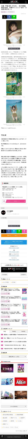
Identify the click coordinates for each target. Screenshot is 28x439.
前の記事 (4, 274)
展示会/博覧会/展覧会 (7, 414)
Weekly (14, 331)
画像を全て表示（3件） (14, 48)
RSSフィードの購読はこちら (16, 235)
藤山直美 (4, 417)
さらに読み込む (18, 406)
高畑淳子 (22, 417)
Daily (5, 331)
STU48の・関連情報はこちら (16, 201)
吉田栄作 (4, 421)
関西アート (5, 424)
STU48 (13, 282)
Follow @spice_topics (14, 248)
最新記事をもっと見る (17, 356)
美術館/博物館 (19, 414)
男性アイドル (13, 417)
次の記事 (23, 274)
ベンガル (19, 421)
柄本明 (11, 421)
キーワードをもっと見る (21, 430)
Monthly (23, 331)
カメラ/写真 (5, 282)
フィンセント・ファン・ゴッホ (10, 427)
